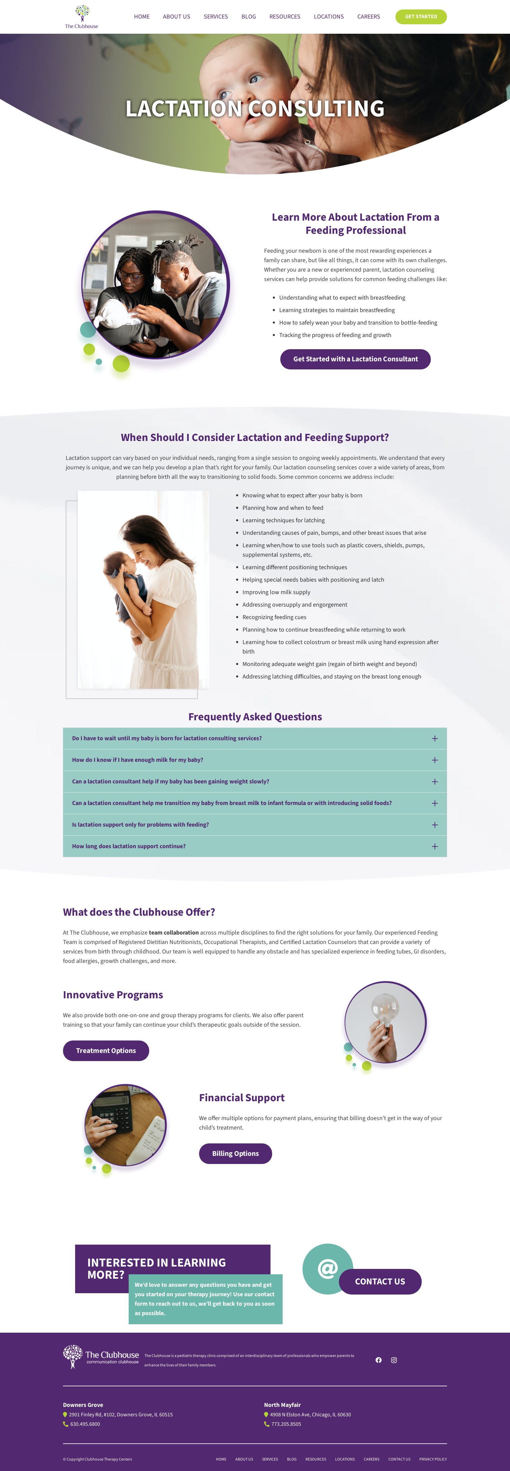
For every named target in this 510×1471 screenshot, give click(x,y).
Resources (316, 1459)
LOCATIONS (345, 1459)
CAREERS (371, 1459)
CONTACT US (399, 1459)
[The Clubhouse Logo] (82, 17)
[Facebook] (378, 1360)
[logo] (101, 1357)
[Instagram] (394, 1360)
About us (244, 1459)
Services (270, 1459)
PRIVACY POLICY (433, 1459)
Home (221, 1459)
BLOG (291, 1459)
